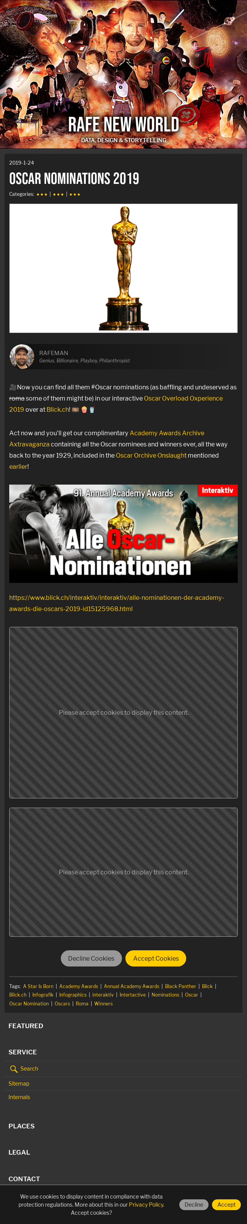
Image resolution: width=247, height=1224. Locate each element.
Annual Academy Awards (131, 986)
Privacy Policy (146, 1204)
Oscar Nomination (29, 1004)
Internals (19, 1097)
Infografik (42, 995)
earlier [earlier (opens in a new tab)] (18, 466)
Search (23, 1069)
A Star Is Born (38, 986)
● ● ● (42, 194)
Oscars (62, 1004)
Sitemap (18, 1083)
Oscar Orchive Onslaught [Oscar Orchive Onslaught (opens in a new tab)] (151, 455)
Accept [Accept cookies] (226, 1204)
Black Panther (180, 986)
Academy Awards (78, 986)
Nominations (165, 995)
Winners (103, 1004)
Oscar (191, 995)
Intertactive (133, 995)
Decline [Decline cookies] (194, 1204)
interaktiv (103, 995)
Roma (82, 1004)
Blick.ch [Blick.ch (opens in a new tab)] (58, 409)
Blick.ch (18, 995)
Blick (207, 986)
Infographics (73, 995)
